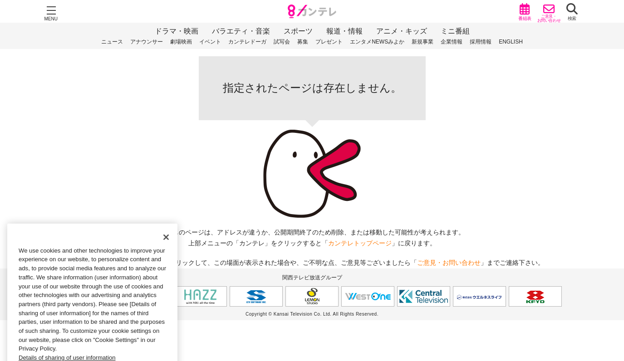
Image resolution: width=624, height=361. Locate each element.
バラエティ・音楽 (241, 31)
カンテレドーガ (247, 42)
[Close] (166, 248)
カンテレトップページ (360, 243)
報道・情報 (344, 31)
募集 (302, 42)
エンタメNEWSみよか (377, 42)
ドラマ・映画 (176, 31)
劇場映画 (181, 42)
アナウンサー (146, 42)
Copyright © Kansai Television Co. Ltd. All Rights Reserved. (312, 314)
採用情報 (480, 42)
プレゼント (329, 42)
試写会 (282, 42)
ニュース (112, 42)
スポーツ (298, 31)
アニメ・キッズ (401, 31)
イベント (210, 42)
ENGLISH (511, 42)
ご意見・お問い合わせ (449, 262)
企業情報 (451, 42)
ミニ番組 (455, 31)
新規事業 (422, 42)
